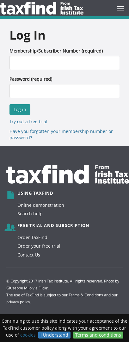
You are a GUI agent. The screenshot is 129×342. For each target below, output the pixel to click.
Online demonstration (40, 205)
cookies (28, 335)
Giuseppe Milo (19, 287)
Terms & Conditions (86, 294)
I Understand (54, 335)
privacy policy (18, 301)
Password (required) (30, 79)
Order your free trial (38, 246)
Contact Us (28, 255)
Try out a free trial (28, 121)
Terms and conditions (98, 335)
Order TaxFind (32, 237)
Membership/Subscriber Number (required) (56, 51)
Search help (30, 214)
